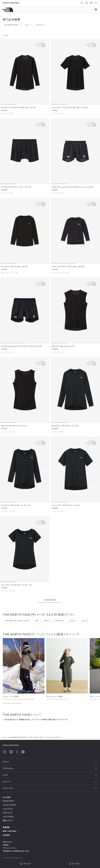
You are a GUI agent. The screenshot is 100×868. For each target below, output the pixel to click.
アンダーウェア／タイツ (36, 737)
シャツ (27, 25)
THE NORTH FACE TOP (17, 737)
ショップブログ (8, 817)
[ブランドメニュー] (95, 9)
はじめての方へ (9, 801)
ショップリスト (8, 809)
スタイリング (7, 813)
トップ (4, 737)
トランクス (38, 25)
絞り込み (25, 863)
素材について (8, 820)
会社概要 (7, 835)
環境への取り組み (10, 831)
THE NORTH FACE (11, 25)
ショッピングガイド (10, 805)
